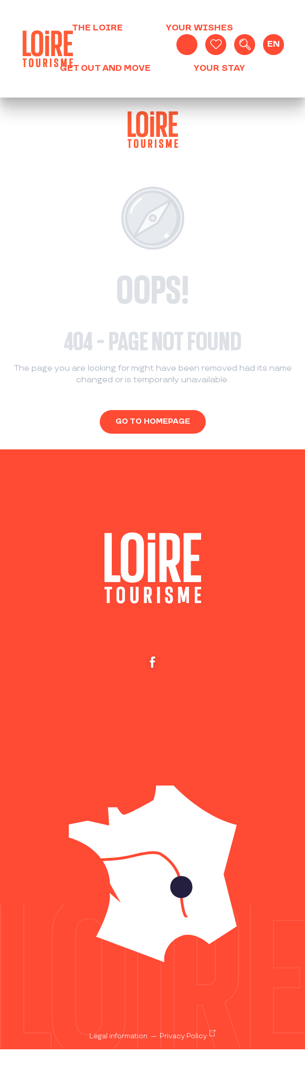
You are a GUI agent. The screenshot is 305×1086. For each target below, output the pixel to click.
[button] (244, 44)
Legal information (118, 1036)
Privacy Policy (183, 1036)
